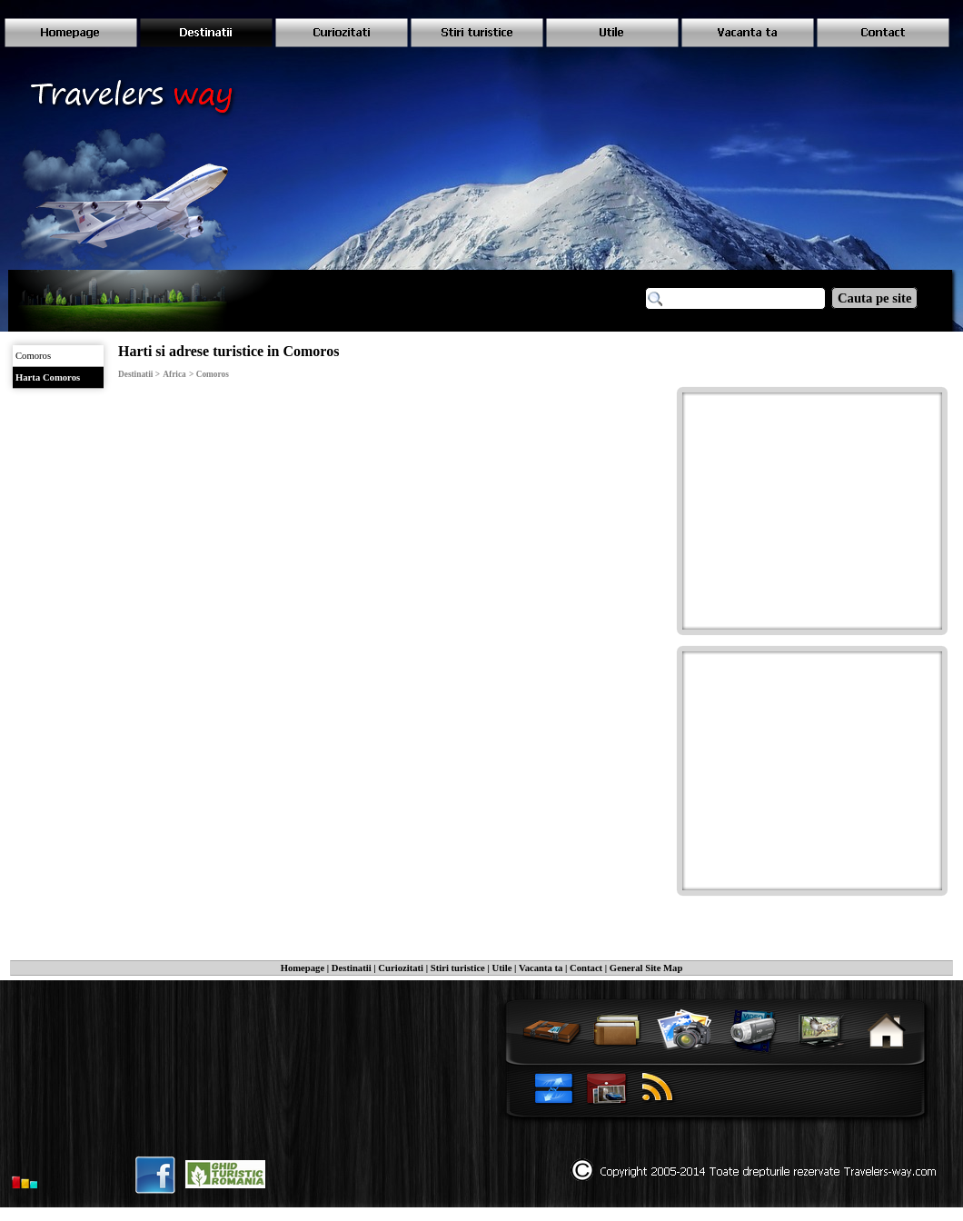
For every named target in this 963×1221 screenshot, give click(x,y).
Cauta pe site (874, 298)
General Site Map (646, 968)
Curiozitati (400, 968)
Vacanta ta (540, 968)
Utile (502, 968)
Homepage (303, 968)
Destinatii (352, 968)
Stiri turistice (458, 968)
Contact (586, 968)
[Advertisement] (814, 508)
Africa (174, 374)
